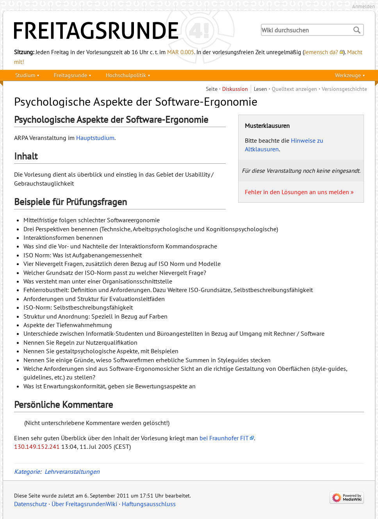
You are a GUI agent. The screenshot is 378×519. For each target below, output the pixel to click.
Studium (25, 75)
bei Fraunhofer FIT (224, 438)
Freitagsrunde (70, 75)
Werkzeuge (348, 75)
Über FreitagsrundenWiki (84, 504)
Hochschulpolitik (126, 75)
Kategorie (27, 471)
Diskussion (235, 88)
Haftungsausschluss (149, 504)
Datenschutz (30, 504)
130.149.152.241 (37, 446)
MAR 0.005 (180, 52)
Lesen (260, 88)
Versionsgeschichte (344, 88)
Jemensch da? (321, 52)
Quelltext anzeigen (294, 88)
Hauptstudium (95, 138)
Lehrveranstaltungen (72, 471)
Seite (212, 88)
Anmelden (363, 6)
